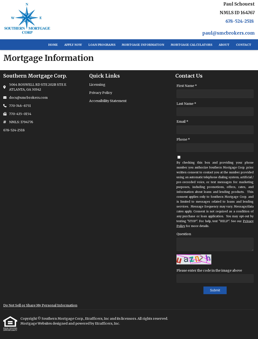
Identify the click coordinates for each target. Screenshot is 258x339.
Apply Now (73, 44)
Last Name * (186, 104)
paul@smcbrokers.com (228, 33)
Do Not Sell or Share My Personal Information (40, 305)
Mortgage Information (143, 44)
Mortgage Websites (36, 323)
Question (183, 234)
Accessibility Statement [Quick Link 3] (108, 101)
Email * (182, 121)
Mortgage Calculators (191, 44)
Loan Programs (101, 44)
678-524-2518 (239, 21)
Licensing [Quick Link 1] (97, 84)
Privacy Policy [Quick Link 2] (100, 93)
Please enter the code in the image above (209, 270)
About (224, 44)
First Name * (186, 86)
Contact (243, 44)
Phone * (183, 139)
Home (53, 44)
